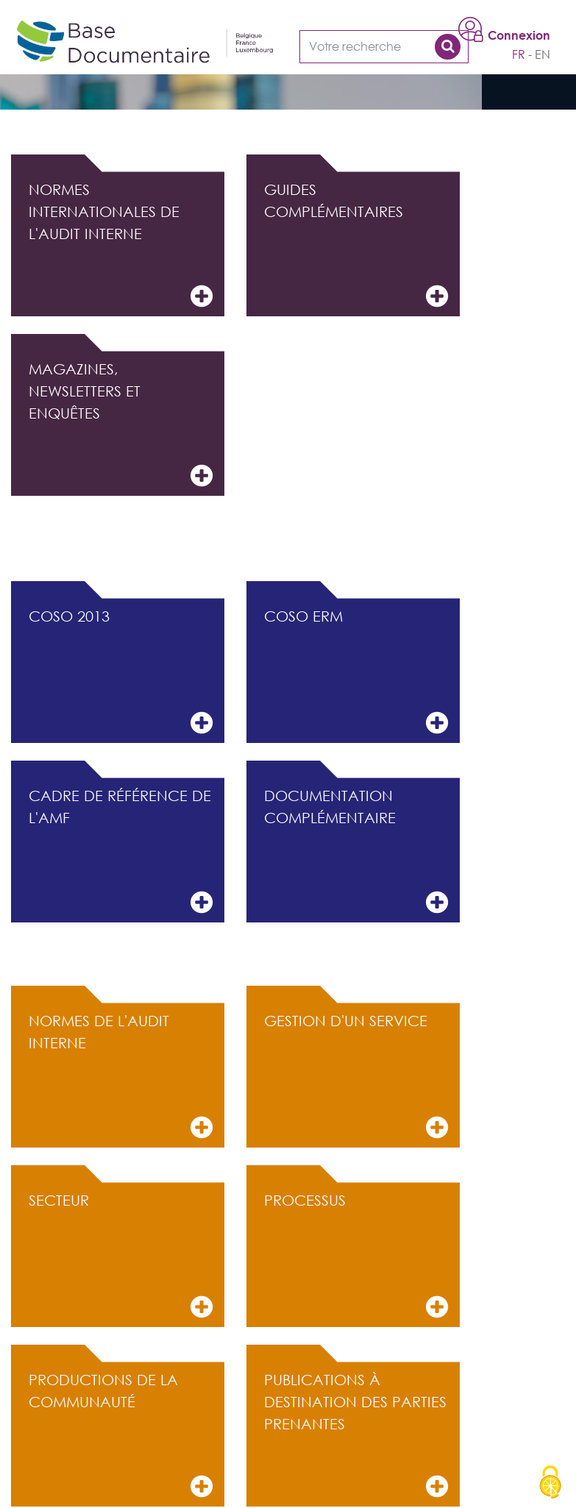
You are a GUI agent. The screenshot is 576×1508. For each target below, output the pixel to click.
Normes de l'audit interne (121, 1076)
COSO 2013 (121, 672)
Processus (356, 1256)
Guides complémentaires (356, 245)
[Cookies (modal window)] (550, 1483)
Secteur (121, 1256)
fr (518, 54)
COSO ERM (356, 672)
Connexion (519, 35)
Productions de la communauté (121, 1435)
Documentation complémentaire (356, 851)
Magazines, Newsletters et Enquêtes (121, 425)
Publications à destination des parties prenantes (356, 1435)
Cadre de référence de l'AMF (121, 851)
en (542, 54)
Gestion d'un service (356, 1076)
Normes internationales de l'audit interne (121, 245)
